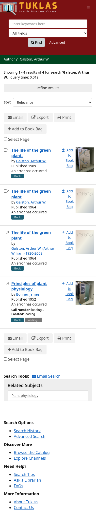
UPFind (12, 6)
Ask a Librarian (27, 480)
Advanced (57, 42)
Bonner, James (27, 294)
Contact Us (24, 507)
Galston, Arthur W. (31, 161)
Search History (27, 430)
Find (36, 42)
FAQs (18, 486)
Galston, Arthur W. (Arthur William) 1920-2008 (32, 251)
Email (15, 117)
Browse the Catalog (32, 452)
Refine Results (48, 87)
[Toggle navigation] (88, 7)
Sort (7, 102)
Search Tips (24, 474)
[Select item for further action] (5, 150)
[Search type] (48, 33)
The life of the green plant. (31, 153)
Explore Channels (30, 458)
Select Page (19, 139)
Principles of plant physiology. (29, 286)
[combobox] (48, 24)
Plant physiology (25, 395)
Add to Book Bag (25, 129)
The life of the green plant (31, 194)
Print (64, 117)
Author (9, 59)
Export (40, 117)
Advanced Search (29, 436)
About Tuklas (26, 502)
